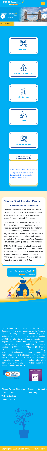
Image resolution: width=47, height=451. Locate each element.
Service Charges (23, 144)
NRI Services (23, 97)
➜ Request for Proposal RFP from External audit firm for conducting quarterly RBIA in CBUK (21, 176)
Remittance (23, 50)
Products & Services (23, 73)
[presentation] (3, 16)
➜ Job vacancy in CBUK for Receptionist (23, 170)
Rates (23, 121)
